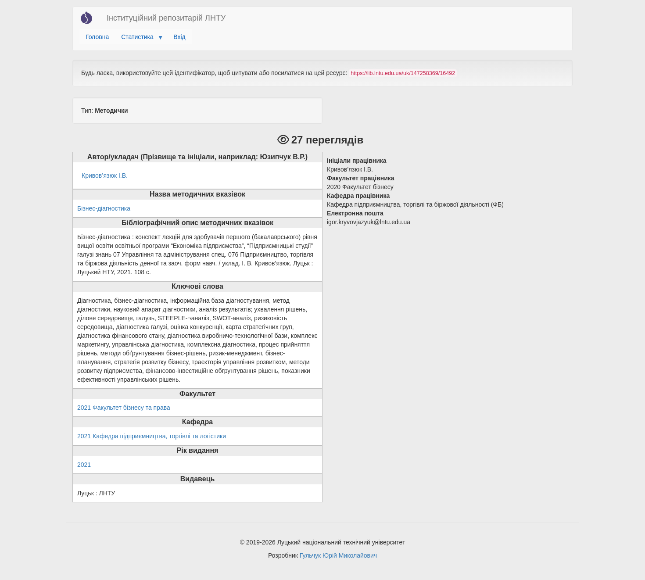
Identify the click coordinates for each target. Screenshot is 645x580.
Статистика (139, 39)
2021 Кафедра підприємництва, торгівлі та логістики (151, 436)
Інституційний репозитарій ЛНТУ (166, 18)
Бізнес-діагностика (103, 208)
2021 (84, 464)
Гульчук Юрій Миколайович (338, 555)
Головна (97, 36)
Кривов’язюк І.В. (105, 175)
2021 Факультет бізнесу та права (123, 407)
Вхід (179, 36)
